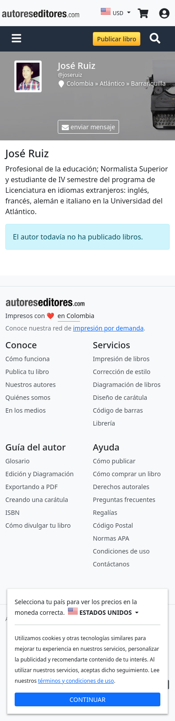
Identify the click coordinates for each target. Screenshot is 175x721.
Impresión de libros (121, 359)
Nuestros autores (30, 384)
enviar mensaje (88, 127)
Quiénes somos (27, 397)
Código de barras (118, 410)
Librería (104, 423)
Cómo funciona (27, 359)
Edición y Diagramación (39, 474)
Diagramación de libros (126, 384)
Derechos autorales (121, 486)
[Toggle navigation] (157, 39)
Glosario (17, 461)
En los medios (25, 410)
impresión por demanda (108, 328)
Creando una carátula (36, 499)
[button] (16, 39)
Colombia (80, 83)
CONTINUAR (87, 699)
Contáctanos (111, 564)
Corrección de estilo (122, 371)
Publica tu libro (27, 371)
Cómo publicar (114, 461)
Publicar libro (116, 39)
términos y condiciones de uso (76, 681)
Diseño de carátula (120, 397)
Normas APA (111, 538)
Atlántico (112, 83)
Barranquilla (148, 83)
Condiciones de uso (121, 551)
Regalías (105, 512)
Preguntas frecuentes (124, 499)
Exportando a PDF (31, 486)
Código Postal (113, 525)
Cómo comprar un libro (127, 474)
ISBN (12, 512)
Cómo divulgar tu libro (38, 525)
